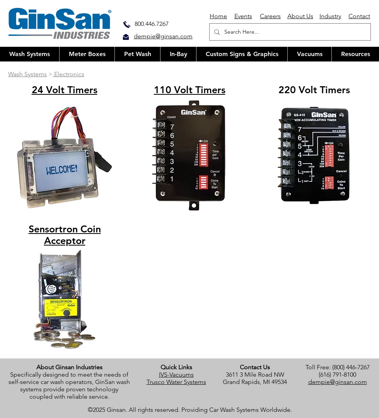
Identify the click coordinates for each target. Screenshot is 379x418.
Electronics (68, 74)
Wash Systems (27, 74)
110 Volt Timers (189, 90)
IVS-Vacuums (176, 374)
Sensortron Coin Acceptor (65, 234)
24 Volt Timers (64, 90)
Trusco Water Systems (176, 382)
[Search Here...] (289, 32)
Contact (359, 16)
